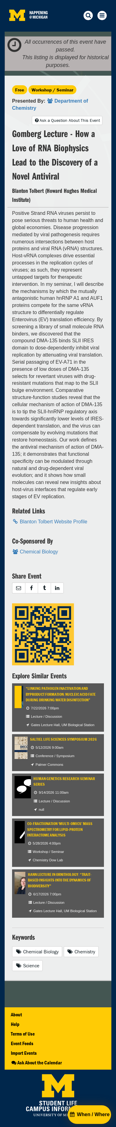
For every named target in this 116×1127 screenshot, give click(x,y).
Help (15, 1024)
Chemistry (81, 951)
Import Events (24, 1053)
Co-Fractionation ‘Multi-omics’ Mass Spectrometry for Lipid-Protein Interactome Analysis (59, 829)
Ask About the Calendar (36, 1062)
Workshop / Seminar (52, 90)
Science (27, 965)
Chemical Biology (37, 951)
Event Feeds (22, 1043)
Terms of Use (23, 1034)
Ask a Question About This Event (67, 120)
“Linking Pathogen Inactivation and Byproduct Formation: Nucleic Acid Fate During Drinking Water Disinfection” (61, 694)
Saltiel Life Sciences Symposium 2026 (63, 739)
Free (19, 90)
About (16, 1014)
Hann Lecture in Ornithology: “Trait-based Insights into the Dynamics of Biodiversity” (60, 880)
